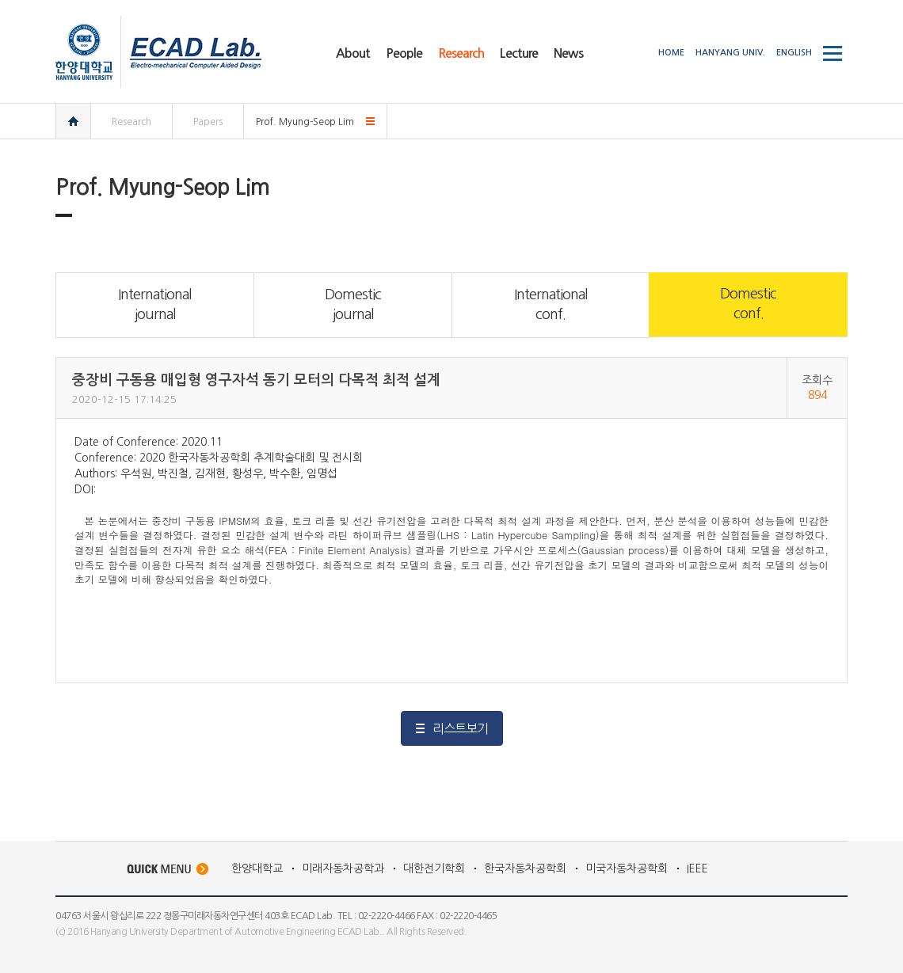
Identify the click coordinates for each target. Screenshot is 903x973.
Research (131, 122)
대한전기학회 (434, 868)
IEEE (697, 868)
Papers (208, 122)
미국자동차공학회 (626, 868)
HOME (671, 52)
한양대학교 (257, 868)
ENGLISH (794, 52)
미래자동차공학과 (343, 868)
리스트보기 (460, 728)
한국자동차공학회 (525, 868)
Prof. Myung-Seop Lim (305, 122)
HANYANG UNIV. (730, 52)
